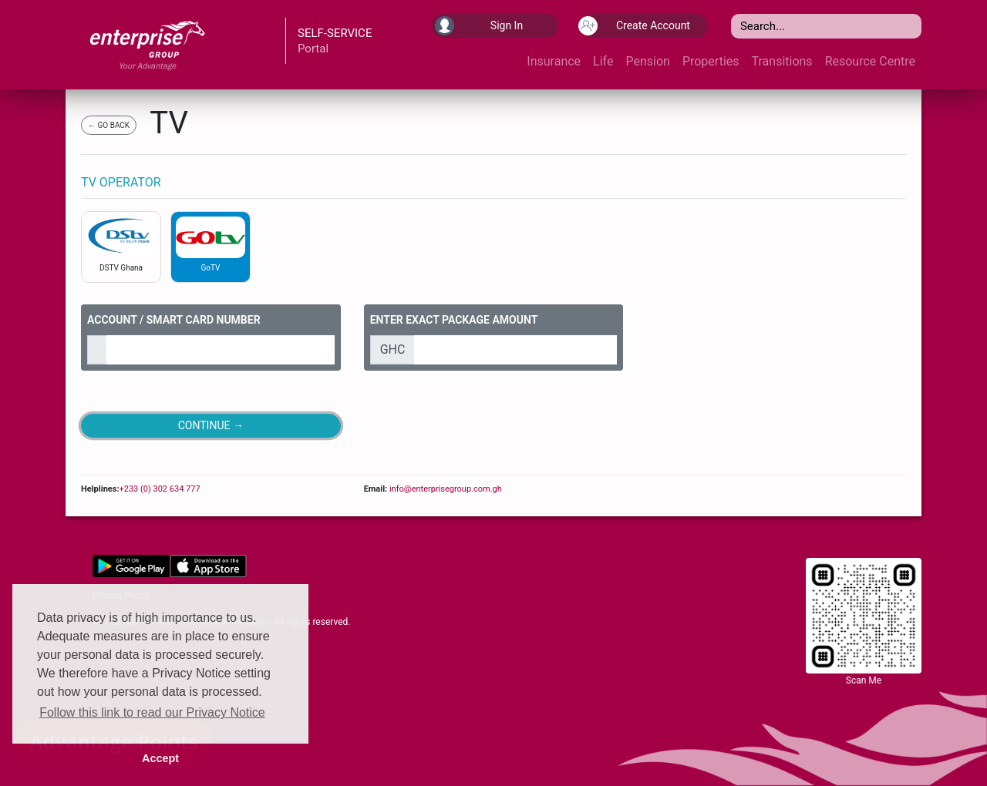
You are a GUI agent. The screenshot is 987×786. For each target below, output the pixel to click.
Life (603, 61)
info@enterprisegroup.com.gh (444, 489)
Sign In (479, 25)
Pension (647, 61)
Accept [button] (160, 758)
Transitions (782, 61)
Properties (710, 61)
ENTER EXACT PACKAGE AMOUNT (454, 320)
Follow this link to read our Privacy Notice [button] (152, 712)
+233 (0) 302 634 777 (159, 489)
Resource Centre (870, 61)
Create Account (635, 25)
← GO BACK (109, 125)
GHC (393, 349)
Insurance (554, 61)
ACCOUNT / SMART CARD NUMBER (174, 320)
